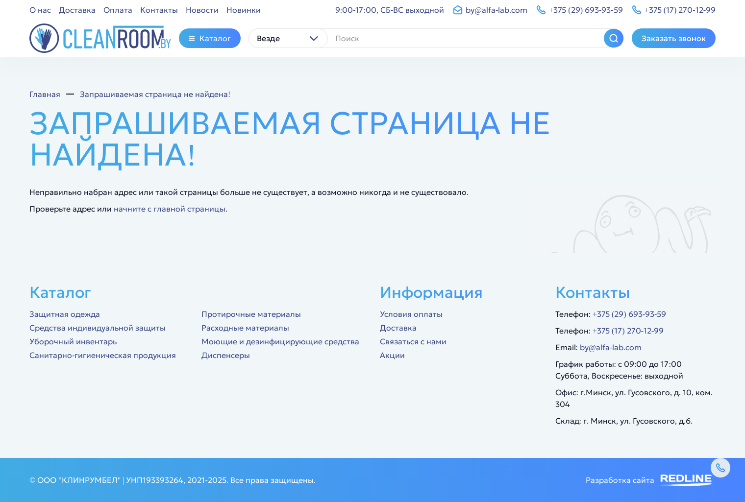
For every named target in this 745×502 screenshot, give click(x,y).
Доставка (77, 10)
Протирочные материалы (251, 314)
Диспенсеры (225, 355)
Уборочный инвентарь (73, 341)
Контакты (159, 10)
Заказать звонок (674, 38)
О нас (40, 10)
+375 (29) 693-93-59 (629, 314)
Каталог (210, 38)
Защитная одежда (64, 314)
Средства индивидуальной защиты (97, 328)
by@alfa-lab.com (611, 347)
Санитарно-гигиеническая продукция (102, 355)
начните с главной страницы (169, 209)
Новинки (243, 10)
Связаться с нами (413, 341)
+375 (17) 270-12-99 (628, 330)
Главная (44, 94)
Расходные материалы (245, 328)
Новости (202, 10)
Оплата (117, 10)
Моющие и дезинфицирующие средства (280, 341)
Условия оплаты (411, 314)
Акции (392, 355)
